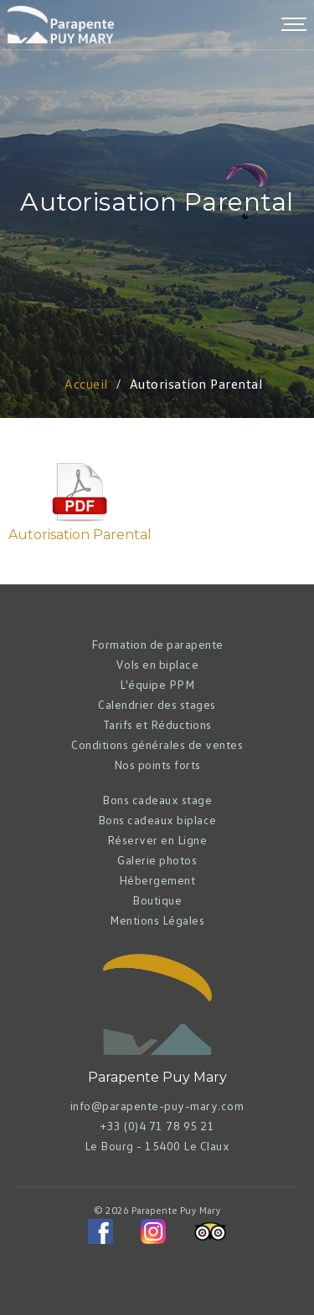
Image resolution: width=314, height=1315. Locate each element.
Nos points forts (157, 764)
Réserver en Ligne (157, 840)
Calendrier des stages (157, 704)
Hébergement (157, 880)
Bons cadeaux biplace (157, 820)
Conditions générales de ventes (157, 744)
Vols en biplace (157, 664)
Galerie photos (157, 860)
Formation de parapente (157, 644)
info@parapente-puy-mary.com (157, 1105)
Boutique (157, 900)
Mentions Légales (157, 920)
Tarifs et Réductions (157, 724)
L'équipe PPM (157, 684)
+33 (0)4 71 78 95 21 (157, 1126)
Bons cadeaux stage (157, 800)
